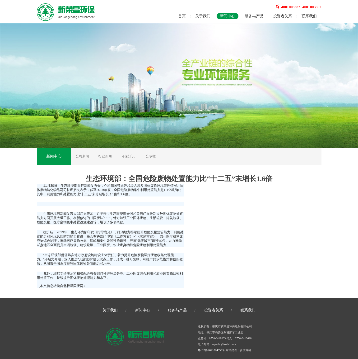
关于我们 (202, 16)
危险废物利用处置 (146, 245)
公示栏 (151, 156)
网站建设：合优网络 (238, 350)
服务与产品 (254, 16)
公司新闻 (82, 156)
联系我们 (309, 16)
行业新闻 (105, 156)
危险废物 (127, 190)
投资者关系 (282, 16)
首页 (182, 16)
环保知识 (128, 156)
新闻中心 (227, 16)
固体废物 (150, 185)
